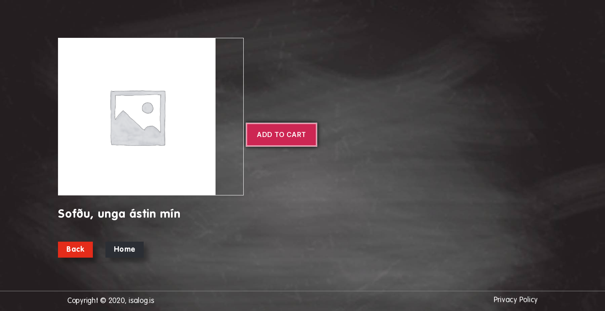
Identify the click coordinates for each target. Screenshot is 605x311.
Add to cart (281, 134)
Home (124, 249)
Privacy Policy (516, 300)
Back (75, 249)
